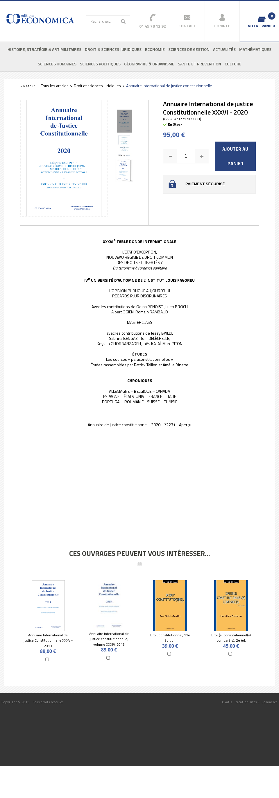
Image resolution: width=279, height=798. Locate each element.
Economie (155, 49)
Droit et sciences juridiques (97, 86)
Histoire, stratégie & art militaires (44, 49)
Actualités (224, 49)
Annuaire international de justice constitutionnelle (169, 86)
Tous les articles (55, 86)
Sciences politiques (100, 64)
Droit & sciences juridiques (113, 49)
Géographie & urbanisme (149, 64)
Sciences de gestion (189, 49)
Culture (233, 64)
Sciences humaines (57, 64)
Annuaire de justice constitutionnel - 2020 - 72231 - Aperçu (139, 425)
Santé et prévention (199, 64)
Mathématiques (255, 49)
